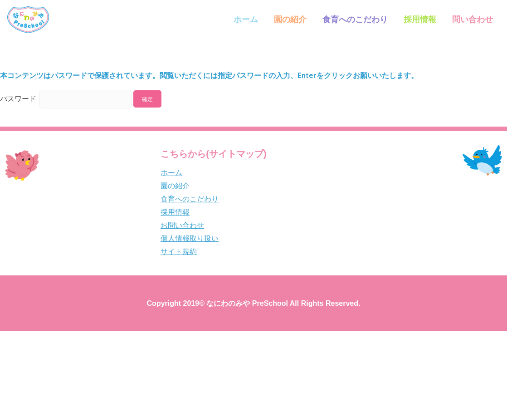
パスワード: (66, 98)
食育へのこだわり (355, 19)
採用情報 (420, 19)
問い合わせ (472, 19)
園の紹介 (290, 19)
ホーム (246, 19)
